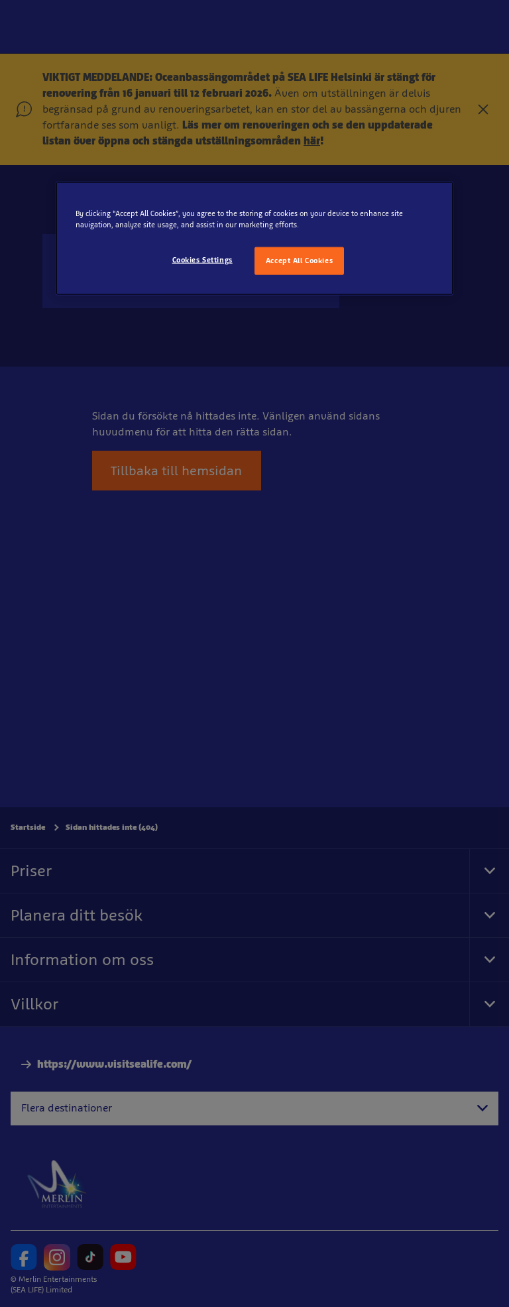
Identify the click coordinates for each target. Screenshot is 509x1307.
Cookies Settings (202, 259)
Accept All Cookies (299, 260)
